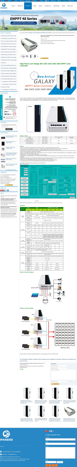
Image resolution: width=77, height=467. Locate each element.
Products (27, 6)
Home (13, 6)
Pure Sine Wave (58, 359)
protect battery (70, 359)
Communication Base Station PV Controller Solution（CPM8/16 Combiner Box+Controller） (9, 78)
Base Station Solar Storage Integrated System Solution (9, 68)
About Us (20, 6)
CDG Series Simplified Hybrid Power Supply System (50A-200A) (9, 65)
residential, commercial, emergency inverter (41, 359)
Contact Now (9, 185)
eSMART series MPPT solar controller (8, 57)
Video (34, 6)
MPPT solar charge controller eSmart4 (8, 41)
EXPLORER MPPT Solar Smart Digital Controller (9, 46)
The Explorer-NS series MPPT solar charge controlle (9, 38)
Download (56, 6)
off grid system (64, 359)
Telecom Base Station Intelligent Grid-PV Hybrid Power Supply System (9, 70)
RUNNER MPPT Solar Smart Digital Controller (9, 49)
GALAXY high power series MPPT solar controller (9, 51)
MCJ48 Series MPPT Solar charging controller (9, 76)
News (40, 6)
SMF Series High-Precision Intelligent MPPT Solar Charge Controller (9, 73)
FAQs (63, 6)
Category (30, 32)
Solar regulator (24, 359)
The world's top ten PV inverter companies (8, 214)
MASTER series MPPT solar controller (8, 60)
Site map (70, 6)
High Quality (52, 359)
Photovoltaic (30, 359)
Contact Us (48, 6)
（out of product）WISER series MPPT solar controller (9, 81)
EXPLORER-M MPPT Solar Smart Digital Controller (9, 43)
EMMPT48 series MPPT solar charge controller (9, 35)
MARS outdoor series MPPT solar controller (9, 54)
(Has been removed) (5, 86)
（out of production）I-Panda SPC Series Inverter (9, 89)
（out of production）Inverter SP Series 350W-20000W (9, 84)
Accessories (3, 62)
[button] (75, 20)
